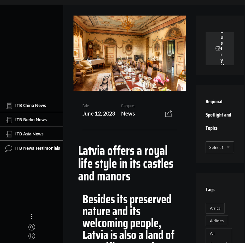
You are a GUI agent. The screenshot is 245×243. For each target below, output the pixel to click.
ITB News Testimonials (32, 148)
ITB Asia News (24, 134)
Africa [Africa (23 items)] (215, 208)
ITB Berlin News (26, 119)
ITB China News (25, 105)
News (128, 113)
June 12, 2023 (98, 113)
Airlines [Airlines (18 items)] (217, 220)
